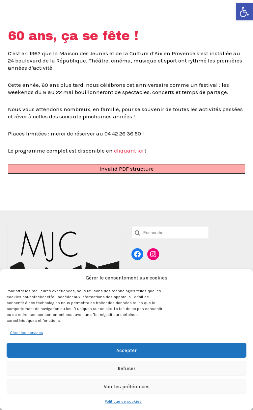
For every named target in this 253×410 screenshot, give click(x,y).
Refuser (126, 369)
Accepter (126, 350)
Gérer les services (26, 332)
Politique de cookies (123, 401)
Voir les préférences (127, 387)
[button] (244, 11)
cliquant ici (128, 150)
